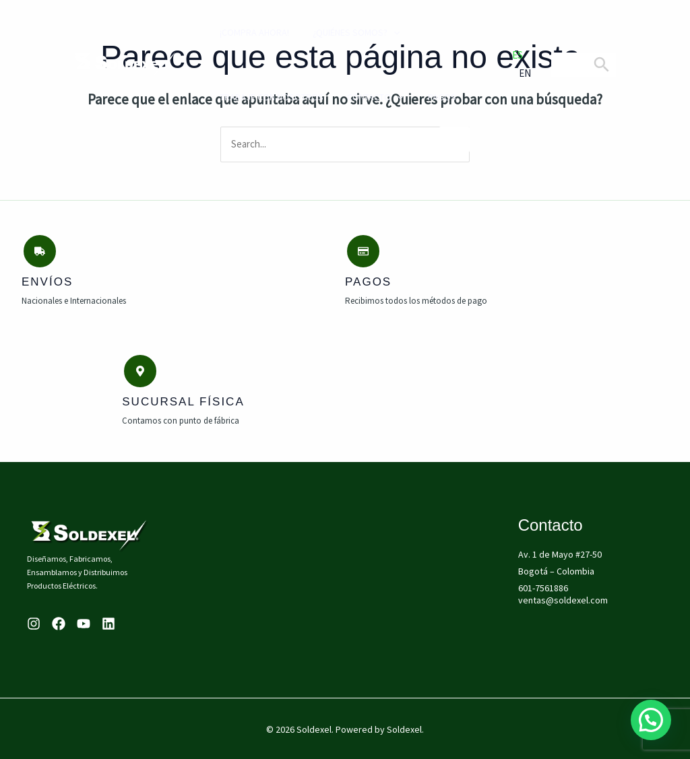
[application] (382, 32)
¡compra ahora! (246, 32)
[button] (651, 720)
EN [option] (525, 73)
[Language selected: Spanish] (513, 65)
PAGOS (426, 97)
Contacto (363, 97)
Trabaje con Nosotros (263, 97)
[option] (513, 74)
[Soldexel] (124, 63)
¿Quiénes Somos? (344, 32)
